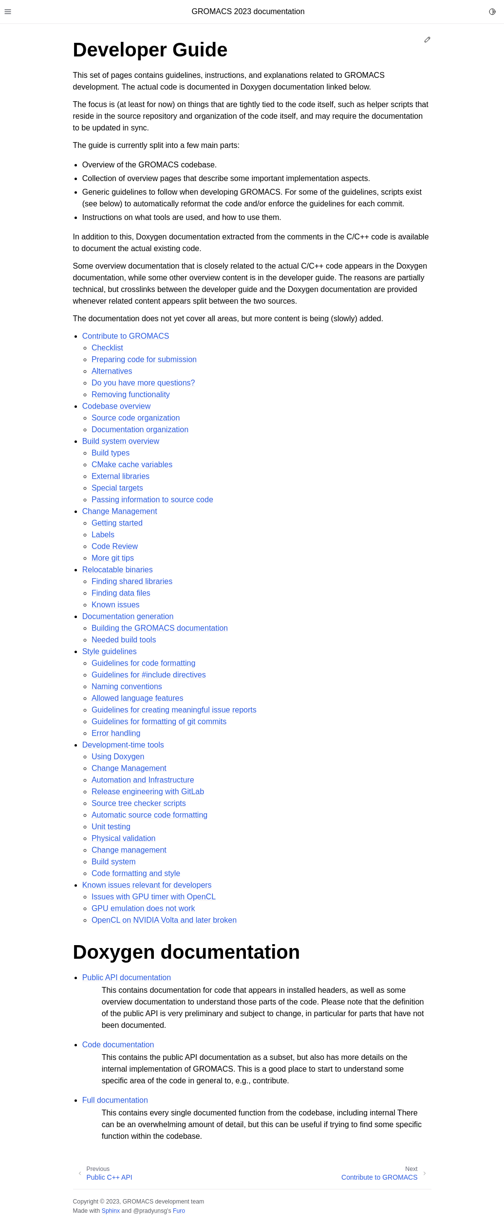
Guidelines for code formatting (143, 663)
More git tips (113, 558)
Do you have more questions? (143, 383)
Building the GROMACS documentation (160, 628)
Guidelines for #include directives (149, 675)
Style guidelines (109, 651)
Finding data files (121, 593)
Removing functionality (131, 394)
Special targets (117, 488)
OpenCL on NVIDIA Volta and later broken (164, 920)
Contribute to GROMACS (125, 336)
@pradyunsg (150, 1210)
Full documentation (115, 1100)
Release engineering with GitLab (148, 791)
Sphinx (111, 1210)
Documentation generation (128, 616)
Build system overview (120, 441)
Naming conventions (127, 686)
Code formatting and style (136, 873)
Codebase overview (116, 406)
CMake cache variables (132, 464)
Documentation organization (140, 429)
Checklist (107, 348)
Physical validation (124, 838)
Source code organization (136, 418)
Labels (103, 534)
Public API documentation (126, 977)
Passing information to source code (152, 499)
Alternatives (112, 371)
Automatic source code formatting (149, 815)
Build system (114, 862)
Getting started (117, 523)
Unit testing (111, 826)
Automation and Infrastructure (143, 780)
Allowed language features (138, 698)
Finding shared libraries (132, 581)
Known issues (116, 605)
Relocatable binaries (117, 570)
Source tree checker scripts (139, 803)
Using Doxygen (118, 756)
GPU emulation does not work (143, 908)
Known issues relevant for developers (147, 885)
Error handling (116, 733)
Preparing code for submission (144, 359)
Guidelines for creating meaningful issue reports (174, 710)
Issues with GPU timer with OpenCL (154, 897)
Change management (129, 850)
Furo (179, 1210)
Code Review (115, 546)
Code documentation (118, 1044)
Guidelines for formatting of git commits (159, 721)
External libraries (120, 476)
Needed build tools (124, 640)
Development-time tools (123, 745)
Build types (111, 453)
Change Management (119, 511)
